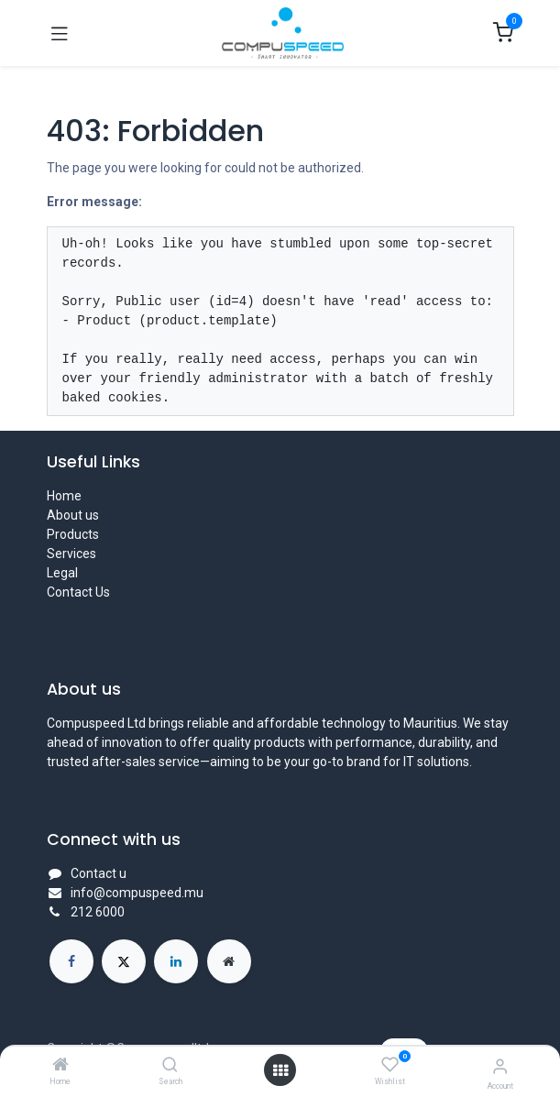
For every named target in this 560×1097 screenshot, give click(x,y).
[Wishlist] (390, 1065)
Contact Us (78, 592)
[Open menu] (280, 1070)
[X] (124, 961)
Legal (62, 572)
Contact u (98, 873)
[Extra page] (229, 961)
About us (73, 515)
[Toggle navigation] (59, 33)
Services (71, 553)
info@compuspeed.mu (137, 892)
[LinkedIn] (176, 961)
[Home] (60, 1066)
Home (64, 495)
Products (73, 534)
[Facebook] (71, 961)
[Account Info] (500, 1066)
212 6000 (98, 912)
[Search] (170, 1066)
